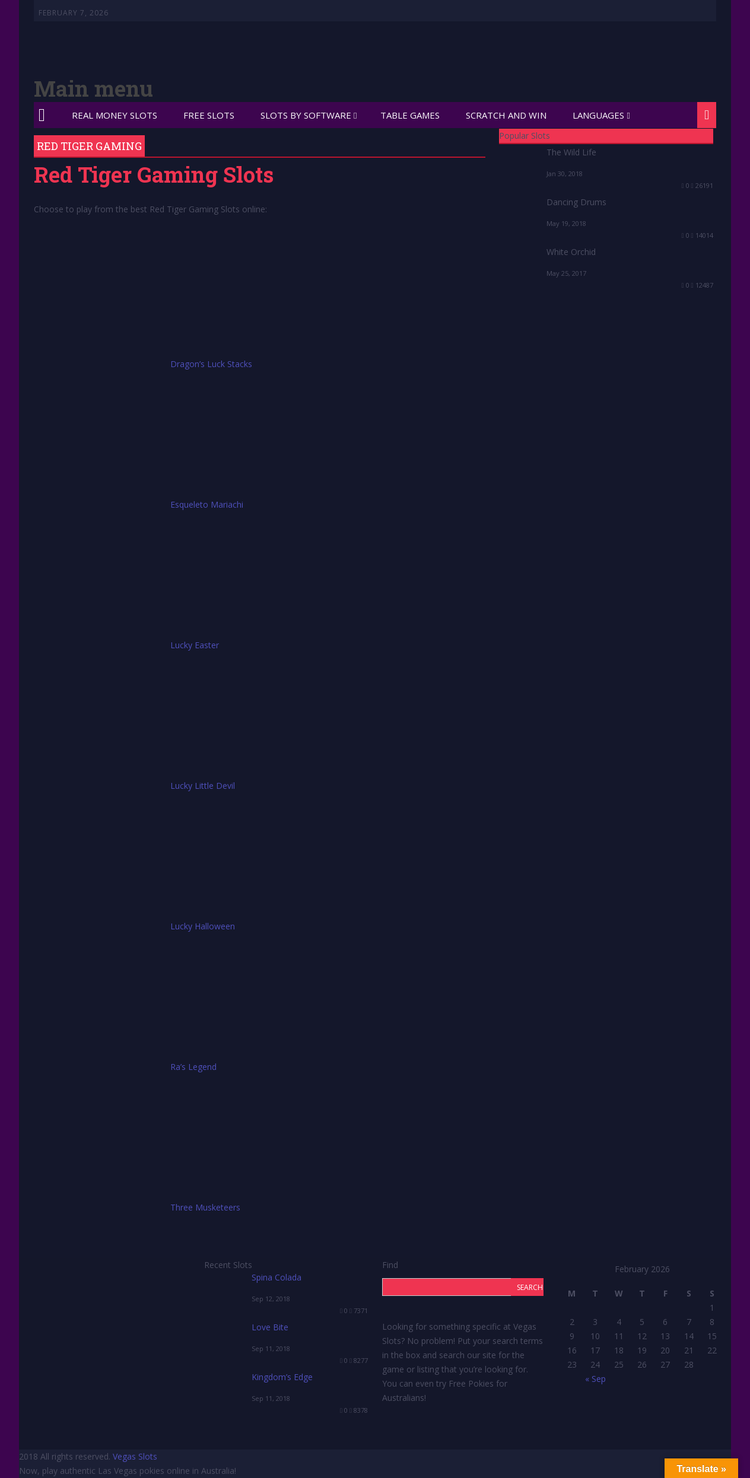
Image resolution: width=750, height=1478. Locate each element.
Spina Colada (276, 1277)
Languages (598, 115)
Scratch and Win (506, 115)
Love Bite (270, 1327)
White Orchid (571, 251)
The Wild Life (571, 152)
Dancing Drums (576, 202)
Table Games (410, 115)
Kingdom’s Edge (282, 1377)
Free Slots (208, 115)
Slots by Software (305, 115)
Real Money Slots (114, 115)
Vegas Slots (135, 1456)
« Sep (595, 1378)
